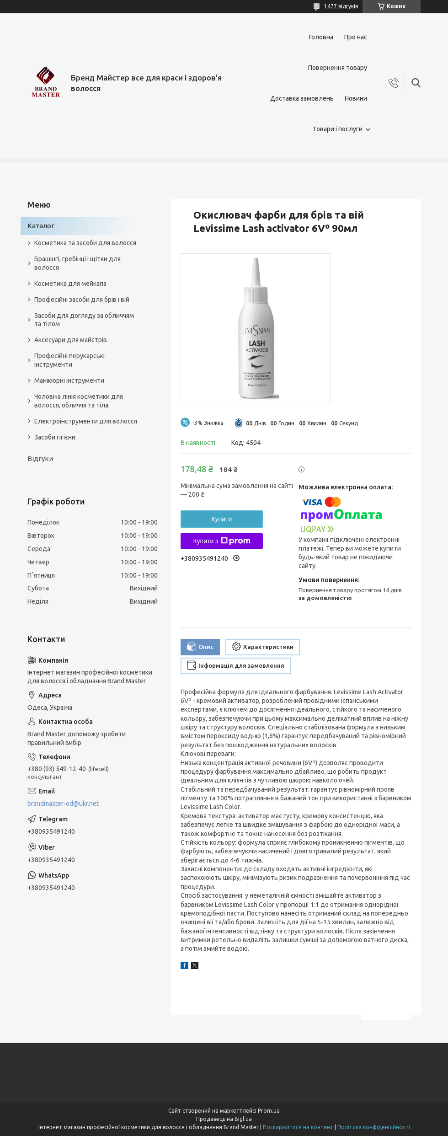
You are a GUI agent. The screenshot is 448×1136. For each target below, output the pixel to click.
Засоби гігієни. (55, 437)
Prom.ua (269, 1111)
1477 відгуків (341, 6)
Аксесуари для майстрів (70, 339)
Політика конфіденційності (373, 1127)
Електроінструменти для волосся (85, 421)
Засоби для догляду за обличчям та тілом (84, 320)
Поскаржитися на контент (298, 1127)
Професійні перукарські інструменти (69, 360)
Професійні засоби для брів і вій (81, 299)
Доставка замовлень (302, 98)
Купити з (221, 541)
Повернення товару (337, 67)
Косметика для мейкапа (70, 283)
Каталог (40, 226)
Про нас (355, 37)
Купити (222, 519)
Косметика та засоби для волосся (85, 242)
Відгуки (40, 458)
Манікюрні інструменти (69, 380)
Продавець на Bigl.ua (224, 1119)
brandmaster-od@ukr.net (63, 803)
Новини (356, 98)
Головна (321, 37)
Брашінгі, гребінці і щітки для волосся (77, 263)
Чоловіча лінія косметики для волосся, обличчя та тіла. (78, 401)
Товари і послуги (338, 129)
